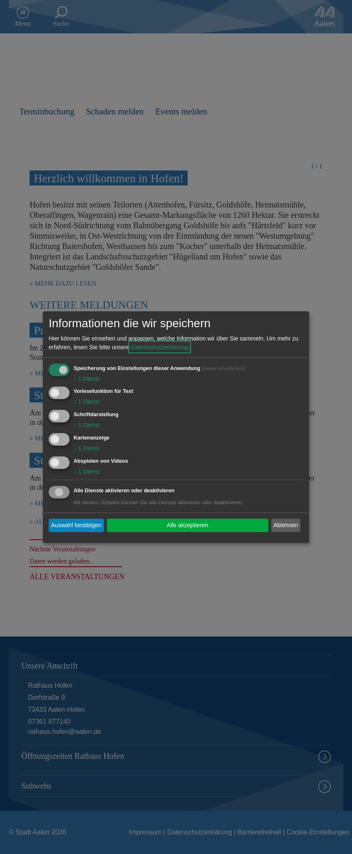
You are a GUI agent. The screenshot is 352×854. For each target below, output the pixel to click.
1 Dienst (86, 378)
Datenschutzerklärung (159, 346)
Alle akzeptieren (187, 525)
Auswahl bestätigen (76, 525)
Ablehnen (285, 525)
